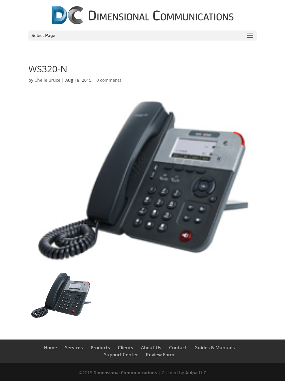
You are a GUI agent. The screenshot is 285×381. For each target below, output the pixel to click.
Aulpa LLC (195, 373)
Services (74, 347)
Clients (125, 347)
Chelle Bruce (47, 80)
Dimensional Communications (125, 373)
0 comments (108, 80)
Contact (177, 347)
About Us (151, 347)
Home (50, 347)
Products (100, 347)
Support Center (121, 354)
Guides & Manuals (214, 347)
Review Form (160, 354)
